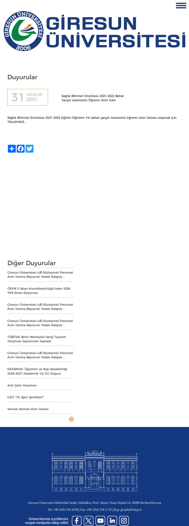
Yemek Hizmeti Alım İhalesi (27, 409)
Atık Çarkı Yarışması (22, 385)
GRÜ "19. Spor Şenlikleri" (25, 397)
